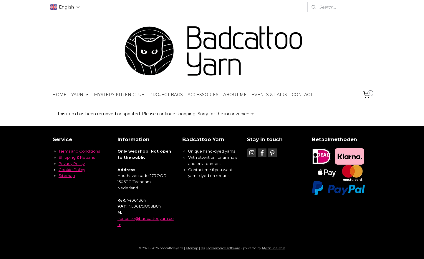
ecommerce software (224, 248)
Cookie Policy (72, 169)
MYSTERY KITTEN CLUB (119, 94)
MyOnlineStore (273, 248)
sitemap (192, 248)
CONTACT (302, 94)
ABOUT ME (235, 94)
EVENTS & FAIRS (269, 94)
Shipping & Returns (77, 157)
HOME (59, 94)
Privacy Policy (72, 163)
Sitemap (67, 175)
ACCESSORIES (203, 94)
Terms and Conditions (79, 151)
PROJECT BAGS (166, 94)
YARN (80, 94)
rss (203, 248)
